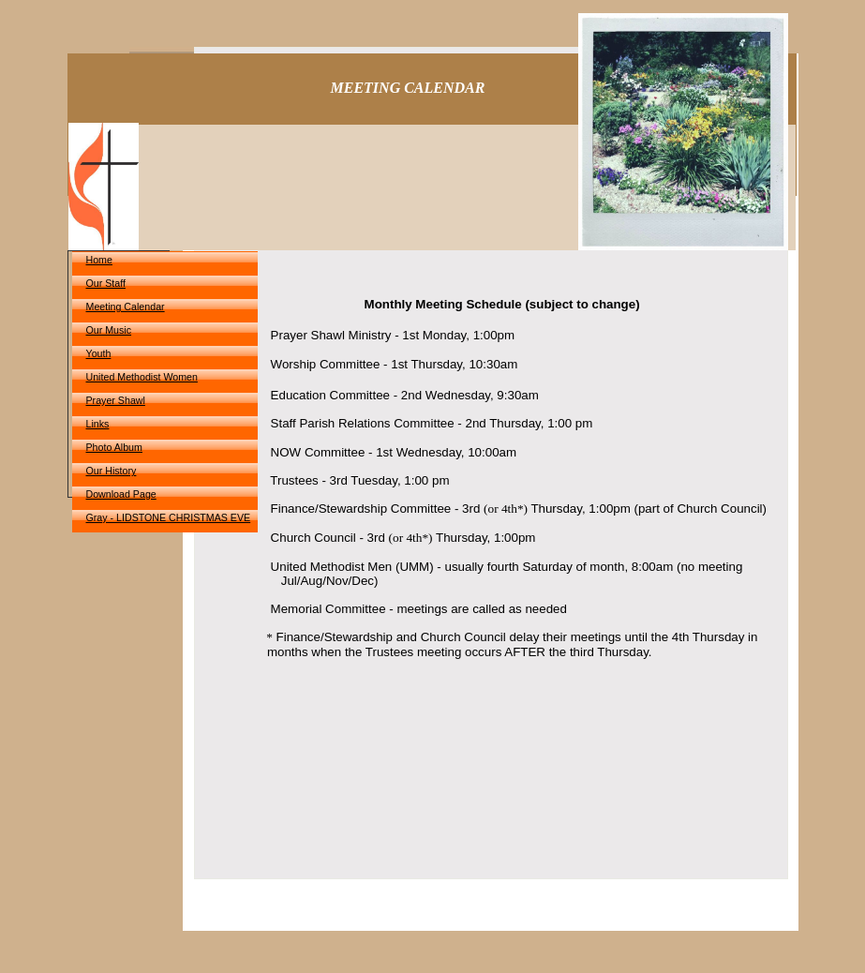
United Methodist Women (142, 376)
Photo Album (114, 447)
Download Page (121, 494)
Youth (99, 353)
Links (98, 423)
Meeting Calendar (125, 306)
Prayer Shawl (115, 400)
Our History (111, 470)
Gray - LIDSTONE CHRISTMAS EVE (168, 517)
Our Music (109, 330)
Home (99, 259)
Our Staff (106, 283)
